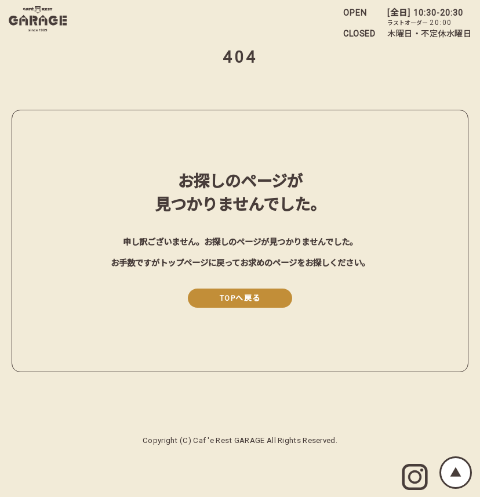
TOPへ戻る (240, 298)
